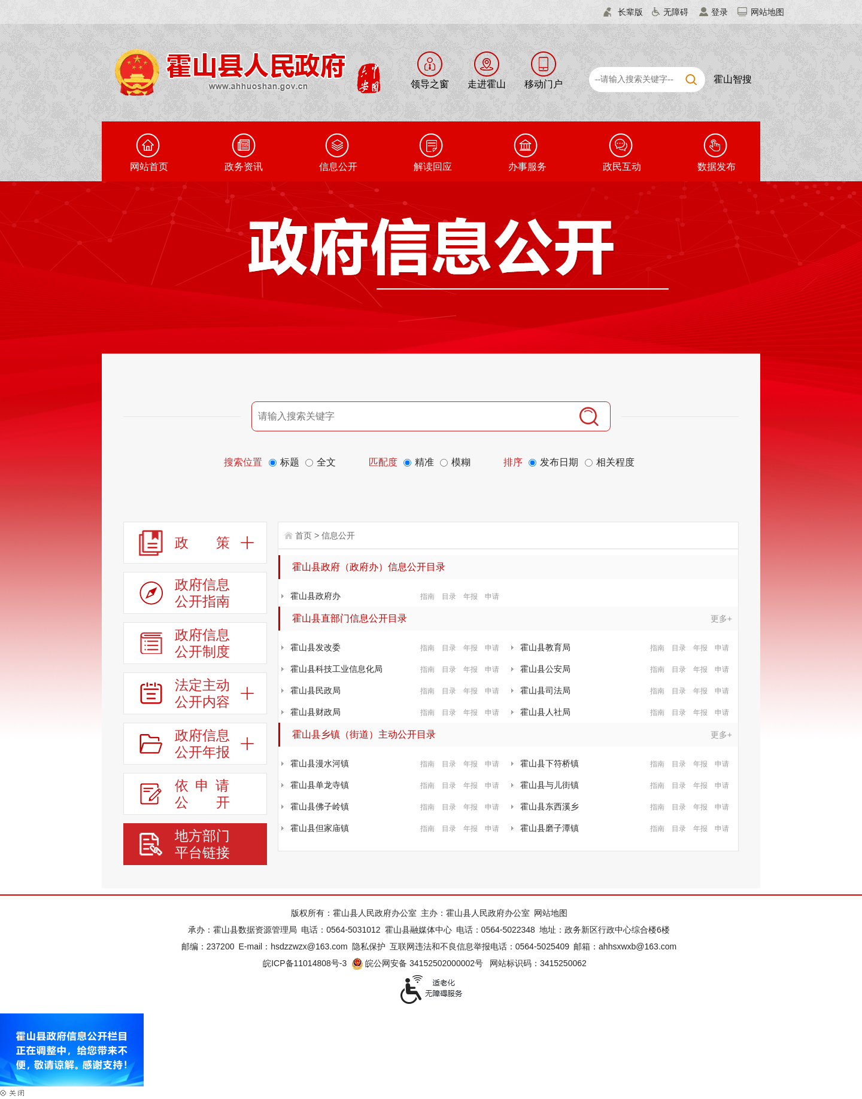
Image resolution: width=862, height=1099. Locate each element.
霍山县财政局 (315, 712)
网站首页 (149, 167)
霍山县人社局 (545, 712)
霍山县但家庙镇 (319, 828)
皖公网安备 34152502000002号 (418, 963)
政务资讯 (243, 167)
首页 (303, 535)
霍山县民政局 (315, 690)
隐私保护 (369, 946)
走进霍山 (487, 84)
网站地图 (767, 12)
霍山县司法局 (545, 690)
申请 (492, 596)
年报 (470, 596)
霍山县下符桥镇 (549, 763)
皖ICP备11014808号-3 (305, 963)
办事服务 (527, 167)
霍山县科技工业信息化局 (336, 669)
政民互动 (622, 167)
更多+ (721, 618)
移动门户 (543, 84)
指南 (427, 596)
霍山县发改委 (315, 647)
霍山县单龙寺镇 (319, 785)
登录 (719, 12)
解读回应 (433, 167)
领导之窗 (430, 84)
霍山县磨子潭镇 (549, 828)
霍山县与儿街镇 (549, 785)
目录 (449, 596)
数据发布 (716, 167)
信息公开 (338, 167)
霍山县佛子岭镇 (319, 806)
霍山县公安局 (545, 669)
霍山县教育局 (545, 647)
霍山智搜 (733, 79)
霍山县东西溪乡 (549, 806)
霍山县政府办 (315, 596)
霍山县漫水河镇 (319, 763)
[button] (623, 12)
